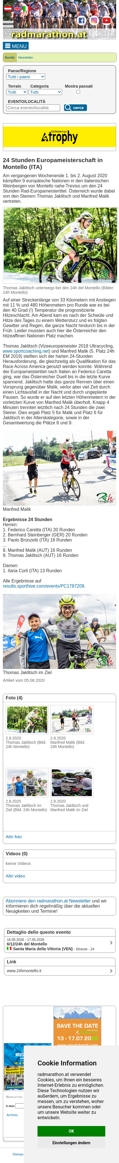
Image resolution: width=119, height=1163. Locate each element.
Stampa (18, 1154)
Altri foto (14, 836)
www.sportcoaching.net (26, 351)
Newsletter (25, 57)
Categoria (39, 86)
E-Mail (10, 1106)
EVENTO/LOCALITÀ (26, 101)
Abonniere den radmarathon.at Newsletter (48, 900)
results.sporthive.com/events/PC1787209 (43, 586)
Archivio (12, 1115)
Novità (10, 57)
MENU (16, 45)
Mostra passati (79, 86)
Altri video (15, 875)
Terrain (14, 86)
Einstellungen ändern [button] (71, 1143)
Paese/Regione (22, 71)
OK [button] (71, 1131)
